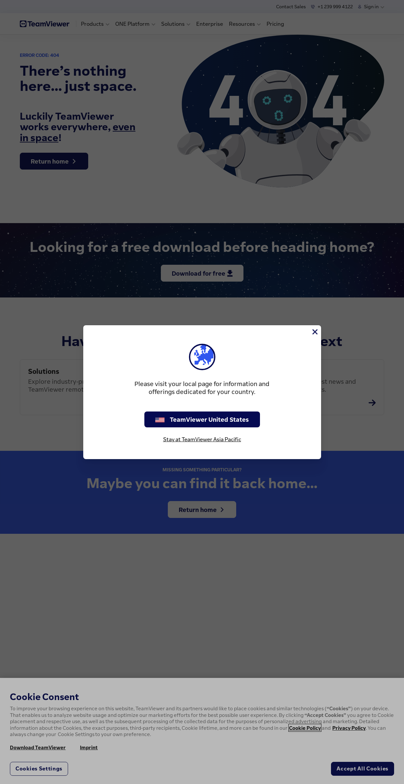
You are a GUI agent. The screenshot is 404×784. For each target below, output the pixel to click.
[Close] (314, 331)
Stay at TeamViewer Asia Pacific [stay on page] (202, 439)
